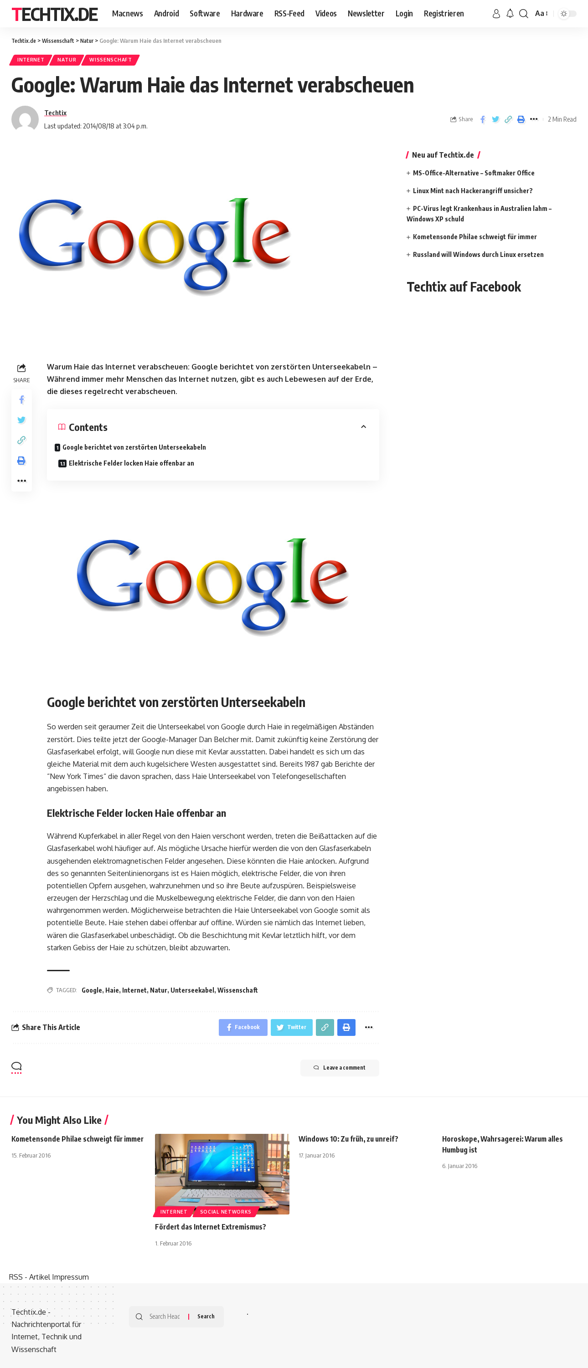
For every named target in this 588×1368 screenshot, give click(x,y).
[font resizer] (541, 13)
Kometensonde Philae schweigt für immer (475, 238)
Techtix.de (54, 14)
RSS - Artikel (29, 1275)
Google (92, 987)
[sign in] (496, 13)
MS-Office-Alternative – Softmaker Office (474, 175)
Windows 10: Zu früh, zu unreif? (351, 1137)
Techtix (55, 114)
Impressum (70, 1275)
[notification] (510, 14)
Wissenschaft (121, 60)
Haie (112, 987)
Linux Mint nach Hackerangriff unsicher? (473, 192)
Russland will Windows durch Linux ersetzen (478, 256)
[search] (523, 13)
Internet (33, 60)
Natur (73, 60)
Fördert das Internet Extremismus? (213, 1225)
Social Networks (226, 1210)
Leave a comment (333, 1067)
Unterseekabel (192, 987)
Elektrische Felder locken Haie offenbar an (293, 452)
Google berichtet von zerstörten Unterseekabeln (109, 453)
